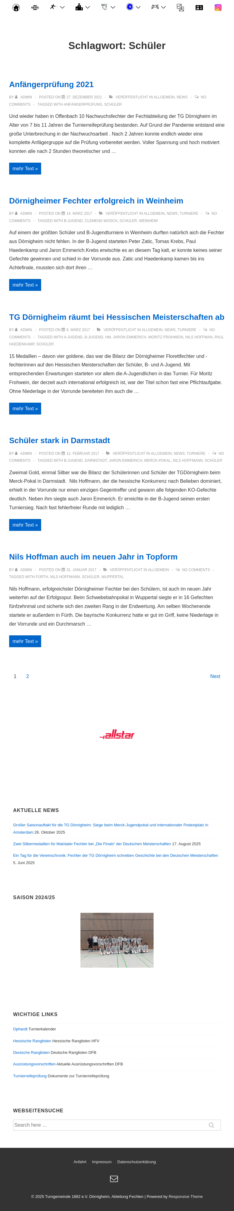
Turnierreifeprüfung (30, 1076)
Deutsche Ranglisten (31, 1052)
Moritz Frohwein (165, 337)
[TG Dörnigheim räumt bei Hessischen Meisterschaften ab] (78, 330)
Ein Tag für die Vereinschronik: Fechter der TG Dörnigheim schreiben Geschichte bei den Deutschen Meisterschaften (115, 855)
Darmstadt (96, 460)
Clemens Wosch (101, 221)
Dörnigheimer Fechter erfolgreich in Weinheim (96, 200)
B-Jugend (73, 221)
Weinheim (148, 221)
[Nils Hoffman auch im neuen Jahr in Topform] (81, 570)
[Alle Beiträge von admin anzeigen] (24, 97)
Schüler (113, 104)
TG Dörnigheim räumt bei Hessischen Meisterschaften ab (117, 317)
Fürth (42, 577)
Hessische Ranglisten (32, 1041)
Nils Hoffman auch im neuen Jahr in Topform (93, 556)
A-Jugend (73, 337)
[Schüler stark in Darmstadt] (82, 453)
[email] (114, 1180)
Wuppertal (112, 577)
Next (215, 676)
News (182, 97)
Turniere (188, 213)
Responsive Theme (186, 1196)
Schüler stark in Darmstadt (59, 440)
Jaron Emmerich (129, 337)
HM (108, 337)
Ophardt (20, 1029)
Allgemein (164, 97)
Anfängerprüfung (83, 104)
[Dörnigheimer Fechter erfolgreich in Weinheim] (79, 213)
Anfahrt (80, 1162)
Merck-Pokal (157, 460)
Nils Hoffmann (188, 460)
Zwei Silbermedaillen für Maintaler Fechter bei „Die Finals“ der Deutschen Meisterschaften (92, 844)
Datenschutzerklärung (136, 1162)
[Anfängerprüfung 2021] (84, 97)
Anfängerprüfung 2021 (51, 84)
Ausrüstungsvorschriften (34, 1064)
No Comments (196, 570)
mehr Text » (26, 169)
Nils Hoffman (198, 337)
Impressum (102, 1162)
